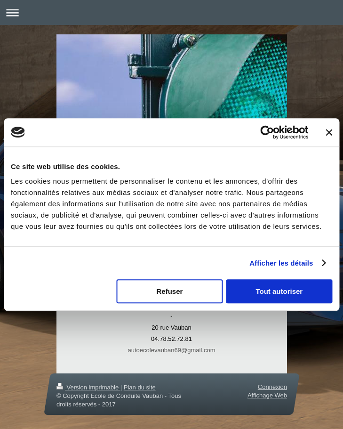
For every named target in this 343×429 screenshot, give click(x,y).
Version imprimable (88, 387)
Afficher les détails (281, 263)
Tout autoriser (279, 291)
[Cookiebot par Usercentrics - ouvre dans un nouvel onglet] (267, 132)
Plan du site (139, 387)
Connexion (272, 386)
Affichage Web (267, 395)
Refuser (170, 291)
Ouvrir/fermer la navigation (171, 12)
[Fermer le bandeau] (329, 132)
